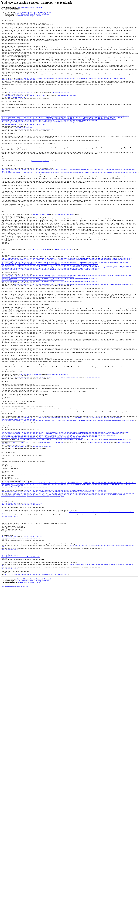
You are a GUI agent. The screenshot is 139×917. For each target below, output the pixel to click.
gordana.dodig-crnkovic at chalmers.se (30, 7)
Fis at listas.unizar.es (9, 600)
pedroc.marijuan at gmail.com (30, 445)
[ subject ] (32, 16)
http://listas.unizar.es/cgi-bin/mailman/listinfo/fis (20, 602)
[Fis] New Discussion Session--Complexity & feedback (34, 12)
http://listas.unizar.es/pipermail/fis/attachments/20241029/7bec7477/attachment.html (36, 685)
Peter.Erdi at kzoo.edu (61, 107)
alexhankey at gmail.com (40, 254)
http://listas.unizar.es (9, 616)
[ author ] (39, 16)
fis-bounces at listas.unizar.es (21, 107)
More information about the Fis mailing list (14, 698)
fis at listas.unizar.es (16, 113)
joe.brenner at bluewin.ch (14, 111)
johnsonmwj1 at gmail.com (66, 111)
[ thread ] (26, 16)
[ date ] (20, 16)
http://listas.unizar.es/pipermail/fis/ (15, 572)
